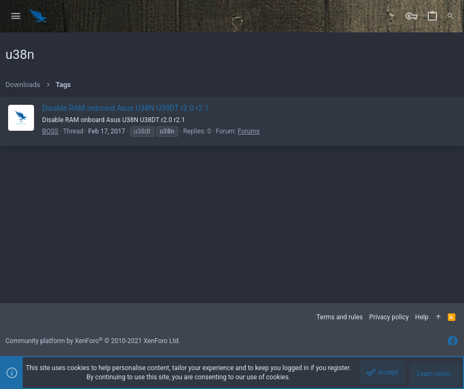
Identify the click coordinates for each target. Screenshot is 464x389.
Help (422, 317)
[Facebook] (453, 341)
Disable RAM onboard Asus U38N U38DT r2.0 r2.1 (125, 108)
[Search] (450, 16)
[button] (15, 16)
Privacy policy (388, 317)
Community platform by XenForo (92, 341)
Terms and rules (340, 317)
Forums (249, 131)
